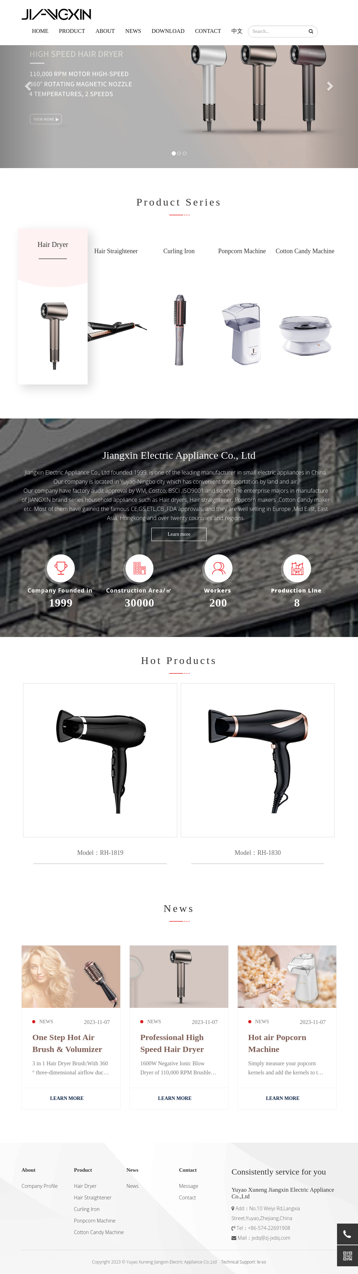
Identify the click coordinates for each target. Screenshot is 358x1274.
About (105, 31)
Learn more (179, 534)
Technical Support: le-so (243, 1262)
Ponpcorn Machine (95, 1220)
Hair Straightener (93, 1197)
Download (168, 31)
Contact (208, 31)
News (133, 31)
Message (188, 1186)
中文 (237, 31)
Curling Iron (87, 1209)
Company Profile (39, 1186)
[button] (311, 31)
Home (40, 31)
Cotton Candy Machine (99, 1232)
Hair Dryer (85, 1186)
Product (72, 31)
